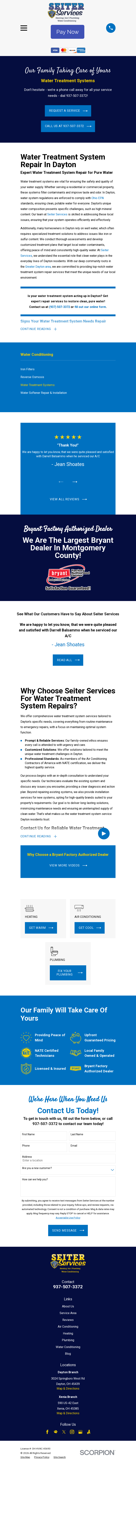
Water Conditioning (68, 1347)
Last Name (77, 1134)
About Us (68, 1306)
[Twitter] (64, 1432)
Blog (68, 1353)
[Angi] (89, 1432)
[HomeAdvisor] (56, 1432)
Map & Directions (68, 1388)
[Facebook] (47, 1432)
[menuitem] (68, 369)
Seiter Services (57, 214)
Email (74, 1145)
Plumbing (68, 1340)
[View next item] (75, 481)
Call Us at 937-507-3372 (68, 126)
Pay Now (67, 32)
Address (27, 1156)
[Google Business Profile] (80, 1432)
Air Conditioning (68, 1326)
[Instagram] (72, 1432)
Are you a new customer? (37, 1168)
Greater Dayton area (38, 266)
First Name (28, 1134)
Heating (68, 1333)
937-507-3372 (68, 1287)
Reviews (68, 1320)
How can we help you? (35, 1179)
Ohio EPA (98, 198)
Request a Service (68, 111)
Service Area (68, 1313)
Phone (26, 1145)
